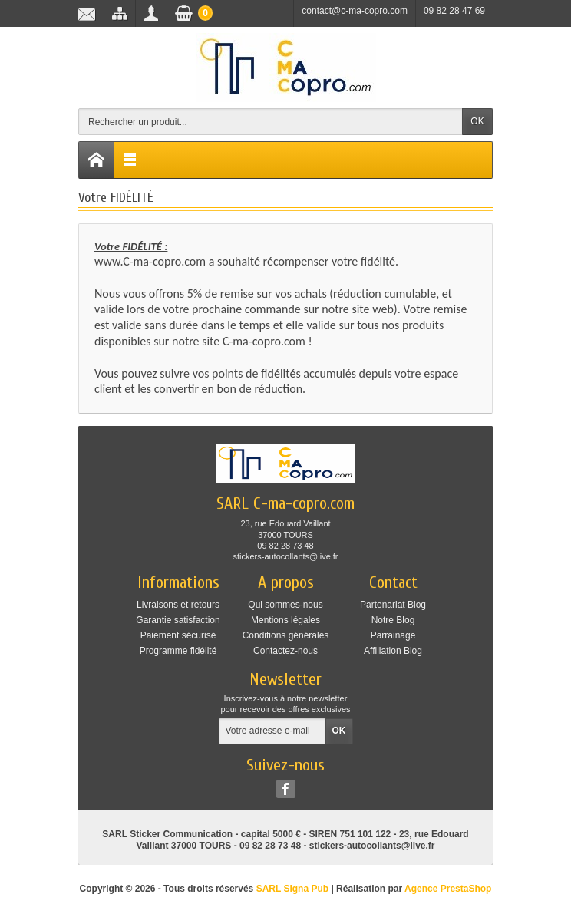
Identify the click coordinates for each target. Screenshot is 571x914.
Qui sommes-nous (285, 604)
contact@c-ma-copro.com (355, 10)
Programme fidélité (178, 650)
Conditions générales (286, 635)
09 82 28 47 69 (454, 10)
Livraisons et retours (178, 604)
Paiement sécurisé (178, 635)
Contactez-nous (285, 650)
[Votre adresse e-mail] (272, 731)
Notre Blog (393, 620)
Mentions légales (285, 620)
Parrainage (393, 635)
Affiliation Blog (393, 650)
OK (477, 121)
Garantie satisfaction (177, 620)
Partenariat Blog (393, 604)
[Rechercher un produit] (270, 121)
